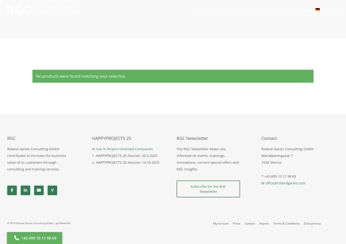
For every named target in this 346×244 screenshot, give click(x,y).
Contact (250, 223)
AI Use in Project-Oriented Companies (122, 149)
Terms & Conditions (286, 223)
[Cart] (324, 9)
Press (236, 223)
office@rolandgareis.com (285, 183)
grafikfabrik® (63, 223)
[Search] (335, 9)
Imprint (264, 223)
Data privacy (312, 223)
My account (221, 223)
